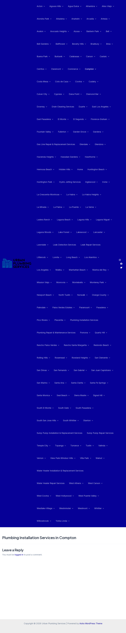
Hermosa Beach (62, 157)
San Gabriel (79, 357)
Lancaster (42, 232)
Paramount (105, 295)
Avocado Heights (59, 31)
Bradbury (94, 44)
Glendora (56, 144)
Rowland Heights (80, 345)
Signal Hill (97, 383)
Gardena (61, 132)
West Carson (94, 470)
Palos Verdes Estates (84, 295)
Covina (60, 81)
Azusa (76, 31)
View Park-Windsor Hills (62, 445)
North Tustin (85, 282)
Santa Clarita (77, 370)
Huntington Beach (46, 169)
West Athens (75, 470)
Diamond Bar (61, 94)
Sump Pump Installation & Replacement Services (59, 420)
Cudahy (74, 81)
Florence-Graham (63, 119)
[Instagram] (120, 254)
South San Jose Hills (47, 408)
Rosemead (60, 345)
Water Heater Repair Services (50, 470)
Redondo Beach (101, 332)
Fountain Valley (85, 119)
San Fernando (60, 357)
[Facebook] (121, 257)
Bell (107, 31)
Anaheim (75, 19)
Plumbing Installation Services (99, 307)
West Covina (44, 483)
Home (96, 157)
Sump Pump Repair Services (99, 420)
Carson (89, 56)
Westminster (66, 496)
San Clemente (101, 345)
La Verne (42, 207)
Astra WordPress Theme (90, 623)
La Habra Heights (46, 194)
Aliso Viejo (106, 6)
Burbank (59, 56)
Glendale (42, 144)
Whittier (97, 496)
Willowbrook (44, 508)
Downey (77, 94)
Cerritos (41, 69)
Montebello (98, 270)
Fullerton (102, 119)
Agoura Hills (56, 6)
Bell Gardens (44, 44)
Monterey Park (45, 282)
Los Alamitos (44, 257)
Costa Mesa (105, 69)
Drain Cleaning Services (98, 94)
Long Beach (96, 245)
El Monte (98, 106)
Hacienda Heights (76, 144)
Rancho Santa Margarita (75, 332)
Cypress (105, 81)
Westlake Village (45, 496)
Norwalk (101, 282)
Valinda (101, 433)
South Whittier (70, 408)
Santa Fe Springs (97, 370)
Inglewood (43, 182)
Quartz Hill (100, 320)
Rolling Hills (43, 345)
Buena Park (43, 56)
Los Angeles (62, 257)
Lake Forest (84, 219)
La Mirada (66, 194)
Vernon (41, 445)
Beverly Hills (78, 44)
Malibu (78, 257)
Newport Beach (65, 282)
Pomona (84, 320)
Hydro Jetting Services (93, 169)
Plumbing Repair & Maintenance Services (56, 320)
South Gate (64, 395)
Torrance (74, 433)
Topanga (59, 433)
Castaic (102, 56)
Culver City (89, 81)
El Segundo (43, 119)
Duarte (41, 106)
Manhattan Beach (95, 257)
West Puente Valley (87, 483)
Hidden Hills (82, 157)
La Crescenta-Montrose (77, 182)
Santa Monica (44, 383)
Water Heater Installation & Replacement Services (60, 458)
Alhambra (90, 6)
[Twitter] (121, 261)
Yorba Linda (62, 508)
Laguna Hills (98, 207)
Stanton (87, 408)
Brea (107, 44)
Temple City (43, 433)
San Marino (43, 370)
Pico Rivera (59, 307)
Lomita (80, 245)
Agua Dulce (73, 6)
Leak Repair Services (46, 245)
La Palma (81, 194)
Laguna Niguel (45, 219)
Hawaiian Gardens (99, 144)
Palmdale (62, 295)
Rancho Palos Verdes (48, 332)
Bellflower (61, 44)
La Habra (99, 182)
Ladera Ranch (59, 207)
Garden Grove (44, 132)
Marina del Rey (45, 270)
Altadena (60, 19)
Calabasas (74, 56)
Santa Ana (60, 370)
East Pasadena (80, 106)
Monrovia (82, 270)
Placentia (75, 307)
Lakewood (101, 219)
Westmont (83, 496)
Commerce (73, 69)
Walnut (98, 445)
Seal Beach (62, 383)
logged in (19, 542)
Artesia (103, 19)
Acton (41, 6)
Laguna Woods (65, 219)
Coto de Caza (44, 81)
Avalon (41, 31)
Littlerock (66, 245)
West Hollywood (64, 483)
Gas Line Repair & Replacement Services (90, 132)
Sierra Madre (80, 383)
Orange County (45, 295)
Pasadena (42, 307)
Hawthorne (43, 157)
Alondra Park (44, 19)
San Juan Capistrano (101, 357)
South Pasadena (83, 395)
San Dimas (43, 357)
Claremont (56, 69)
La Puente (97, 194)
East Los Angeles (58, 106)
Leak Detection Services (79, 232)
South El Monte (45, 395)
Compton (88, 69)
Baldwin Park (92, 31)
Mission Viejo (64, 270)
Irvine (57, 182)
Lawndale (58, 232)
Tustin (88, 433)
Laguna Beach (79, 207)
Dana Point (43, 94)
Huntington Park (69, 169)
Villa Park (84, 445)
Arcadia (90, 19)
